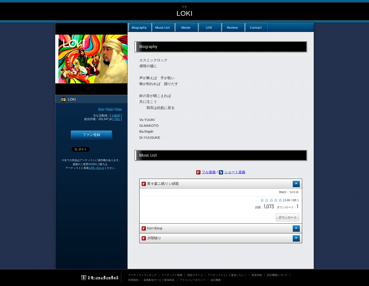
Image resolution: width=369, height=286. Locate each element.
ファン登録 (91, 135)
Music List (162, 27)
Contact (256, 27)
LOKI (184, 13)
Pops (118, 109)
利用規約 (133, 279)
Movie (185, 27)
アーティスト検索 (172, 275)
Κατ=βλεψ (220, 228)
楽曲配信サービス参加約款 (159, 279)
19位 (117, 119)
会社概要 (215, 279)
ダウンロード (287, 217)
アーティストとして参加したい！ (227, 275)
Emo (101, 109)
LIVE (209, 27)
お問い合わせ (96, 167)
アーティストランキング (142, 275)
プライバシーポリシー (192, 279)
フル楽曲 (209, 172)
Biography (139, 27)
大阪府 (116, 115)
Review (232, 27)
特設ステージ (195, 275)
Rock (109, 109)
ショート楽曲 (234, 172)
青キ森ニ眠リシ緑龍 (220, 184)
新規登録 (257, 275)
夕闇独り (220, 238)
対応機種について (277, 275)
